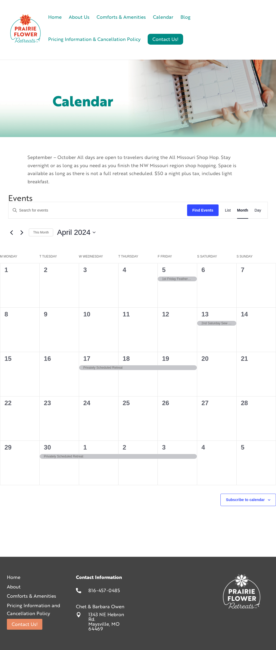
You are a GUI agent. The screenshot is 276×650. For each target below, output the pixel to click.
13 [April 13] (205, 314)
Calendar (163, 17)
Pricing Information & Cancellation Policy (94, 40)
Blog (185, 17)
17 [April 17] (87, 358)
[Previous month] (11, 232)
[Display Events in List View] (228, 210)
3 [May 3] (163, 447)
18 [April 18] (126, 358)
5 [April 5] (163, 269)
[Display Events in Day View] (258, 210)
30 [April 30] (47, 447)
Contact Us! (25, 624)
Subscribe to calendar (245, 500)
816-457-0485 (104, 590)
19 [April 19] (165, 358)
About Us (79, 17)
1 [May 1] (85, 447)
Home (55, 17)
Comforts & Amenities (121, 17)
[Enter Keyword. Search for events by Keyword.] (97, 210)
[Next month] (22, 232)
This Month (41, 232)
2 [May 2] (124, 447)
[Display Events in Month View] (242, 210)
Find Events (202, 210)
